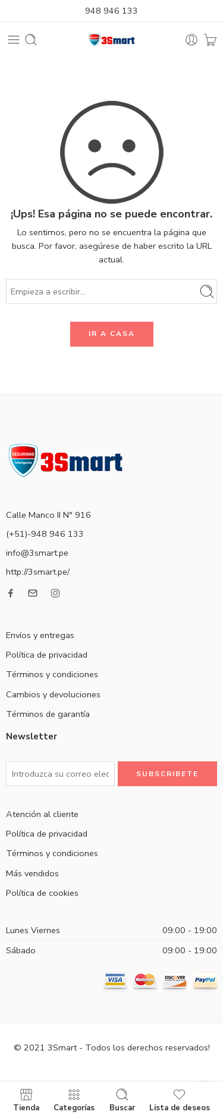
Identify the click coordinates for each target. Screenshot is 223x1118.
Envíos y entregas (40, 635)
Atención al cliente (42, 814)
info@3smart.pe (37, 553)
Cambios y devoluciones (53, 694)
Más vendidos (32, 873)
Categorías (74, 1100)
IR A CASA (112, 333)
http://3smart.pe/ (38, 572)
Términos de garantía (48, 714)
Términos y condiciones (52, 674)
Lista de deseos (179, 1100)
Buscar (122, 1100)
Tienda (26, 1100)
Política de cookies (42, 893)
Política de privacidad (46, 655)
